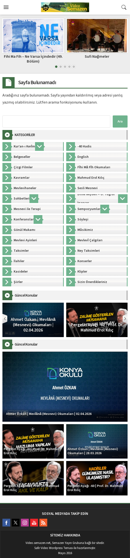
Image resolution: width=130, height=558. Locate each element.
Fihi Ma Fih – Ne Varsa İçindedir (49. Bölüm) (33, 59)
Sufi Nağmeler (97, 56)
